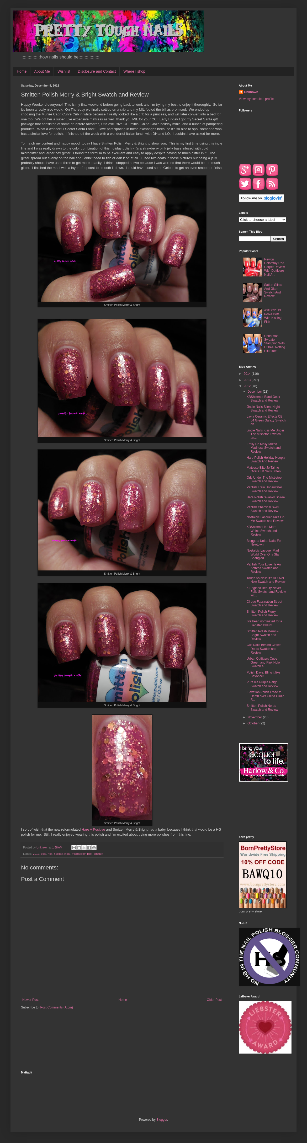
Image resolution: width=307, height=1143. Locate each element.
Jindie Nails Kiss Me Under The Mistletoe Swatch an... (265, 434)
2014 (248, 374)
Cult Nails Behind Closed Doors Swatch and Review (264, 648)
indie (67, 853)
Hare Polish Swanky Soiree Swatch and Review (266, 499)
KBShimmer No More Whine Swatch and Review (262, 530)
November (255, 717)
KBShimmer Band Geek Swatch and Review (263, 398)
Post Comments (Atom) (56, 1007)
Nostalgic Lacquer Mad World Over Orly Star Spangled (263, 554)
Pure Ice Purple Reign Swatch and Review (262, 684)
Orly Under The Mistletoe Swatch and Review (264, 479)
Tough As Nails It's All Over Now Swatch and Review (266, 580)
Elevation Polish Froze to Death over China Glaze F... (265, 696)
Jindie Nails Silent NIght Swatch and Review (263, 408)
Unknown (251, 92)
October (253, 723)
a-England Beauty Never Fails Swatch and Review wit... (266, 591)
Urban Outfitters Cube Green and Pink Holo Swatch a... (263, 662)
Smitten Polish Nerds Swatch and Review (262, 707)
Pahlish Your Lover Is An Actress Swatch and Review (264, 568)
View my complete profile (256, 99)
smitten (98, 853)
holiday (58, 853)
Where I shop (134, 71)
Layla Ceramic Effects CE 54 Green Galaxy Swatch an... (266, 420)
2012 (36, 853)
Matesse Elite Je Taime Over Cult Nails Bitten (264, 469)
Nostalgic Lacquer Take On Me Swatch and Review (265, 519)
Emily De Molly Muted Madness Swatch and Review (264, 447)
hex (50, 853)
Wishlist (63, 71)
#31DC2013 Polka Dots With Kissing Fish (273, 315)
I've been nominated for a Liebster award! (264, 623)
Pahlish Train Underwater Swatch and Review (264, 489)
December (255, 391)
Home (22, 71)
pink (89, 853)
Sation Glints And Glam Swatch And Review (273, 290)
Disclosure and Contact (97, 71)
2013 (248, 380)
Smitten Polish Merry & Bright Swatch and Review (263, 635)
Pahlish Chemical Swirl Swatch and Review (263, 509)
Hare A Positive (93, 829)
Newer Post (30, 1000)
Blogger (161, 1119)
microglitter (79, 853)
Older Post (214, 1000)
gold (43, 853)
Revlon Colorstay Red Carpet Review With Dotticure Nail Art (274, 267)
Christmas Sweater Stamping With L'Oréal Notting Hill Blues (274, 343)
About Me (42, 71)
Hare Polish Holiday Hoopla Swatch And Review (266, 459)
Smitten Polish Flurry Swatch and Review (262, 613)
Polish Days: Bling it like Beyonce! (263, 674)
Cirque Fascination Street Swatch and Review (264, 603)
